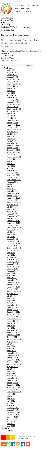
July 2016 (11, 296)
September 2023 (14, 129)
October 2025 (12, 81)
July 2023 (11, 134)
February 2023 (13, 145)
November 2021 (13, 175)
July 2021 (11, 184)
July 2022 (11, 161)
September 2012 (14, 392)
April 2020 (11, 211)
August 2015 (12, 321)
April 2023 (11, 141)
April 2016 (11, 303)
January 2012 (12, 410)
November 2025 (13, 79)
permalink (5, 53)
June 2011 (11, 426)
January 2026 (12, 77)
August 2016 (12, 294)
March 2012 (12, 405)
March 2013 (12, 378)
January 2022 (12, 173)
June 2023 (11, 136)
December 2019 (13, 221)
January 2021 (12, 195)
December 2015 (13, 312)
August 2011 (12, 421)
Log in (9, 430)
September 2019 (14, 227)
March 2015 (12, 330)
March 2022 (12, 170)
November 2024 (13, 104)
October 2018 (12, 246)
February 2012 (13, 408)
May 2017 (11, 275)
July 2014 (11, 344)
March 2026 (12, 75)
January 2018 (12, 264)
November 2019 (13, 223)
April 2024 (11, 118)
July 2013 (11, 369)
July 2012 (11, 396)
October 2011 (12, 417)
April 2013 (11, 376)
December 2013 (13, 360)
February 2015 (13, 332)
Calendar (25, 8)
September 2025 (14, 84)
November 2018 (13, 243)
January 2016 (12, 309)
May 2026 (11, 70)
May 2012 (11, 401)
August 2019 (12, 230)
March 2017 (12, 280)
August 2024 (12, 111)
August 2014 (12, 341)
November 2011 (13, 414)
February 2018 (13, 262)
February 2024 (13, 120)
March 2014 (12, 353)
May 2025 (11, 93)
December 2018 (13, 241)
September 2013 (14, 364)
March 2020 (12, 214)
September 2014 (14, 339)
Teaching (27, 11)
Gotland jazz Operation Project (15, 35)
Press (34, 8)
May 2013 (11, 373)
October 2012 (12, 389)
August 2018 (12, 250)
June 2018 (11, 252)
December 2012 (13, 385)
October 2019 (12, 225)
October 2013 (12, 362)
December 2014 (13, 335)
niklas (28, 27)
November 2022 (13, 152)
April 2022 (11, 168)
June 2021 (11, 186)
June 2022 (11, 164)
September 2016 (14, 291)
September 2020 (14, 202)
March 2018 (12, 259)
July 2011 (11, 424)
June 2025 (11, 91)
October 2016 (12, 289)
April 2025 (11, 95)
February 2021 (13, 193)
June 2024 (11, 113)
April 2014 (11, 351)
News (16, 5)
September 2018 (14, 248)
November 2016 (13, 287)
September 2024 (14, 109)
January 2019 (12, 239)
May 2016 (11, 300)
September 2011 (14, 419)
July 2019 (11, 232)
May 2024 (11, 116)
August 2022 (12, 159)
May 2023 (11, 138)
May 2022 (11, 166)
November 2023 (13, 125)
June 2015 (11, 325)
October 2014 (12, 337)
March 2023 (12, 143)
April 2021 (11, 189)
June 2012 (11, 398)
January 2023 (12, 148)
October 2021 (12, 177)
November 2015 (13, 314)
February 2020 (13, 216)
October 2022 (12, 154)
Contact (18, 11)
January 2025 (12, 102)
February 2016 (13, 307)
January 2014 (12, 357)
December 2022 (13, 150)
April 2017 (11, 278)
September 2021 (14, 179)
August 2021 (12, 182)
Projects (25, 5)
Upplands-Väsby (9, 20)
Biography (35, 5)
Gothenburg (7, 18)
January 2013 (12, 382)
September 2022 (14, 157)
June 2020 (11, 209)
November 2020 (13, 198)
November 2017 (13, 266)
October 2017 (12, 268)
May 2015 (11, 328)
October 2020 (12, 200)
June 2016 (11, 298)
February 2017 (13, 282)
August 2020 (12, 205)
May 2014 (11, 348)
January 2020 (12, 218)
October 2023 (12, 127)
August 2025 (12, 86)
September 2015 (14, 319)
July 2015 (11, 323)
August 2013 (12, 366)
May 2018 (11, 255)
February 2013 (13, 380)
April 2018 (11, 257)
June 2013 (11, 371)
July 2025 (11, 88)
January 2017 (12, 284)
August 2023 (12, 132)
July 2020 (11, 207)
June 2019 (11, 234)
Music (16, 8)
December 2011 (13, 412)
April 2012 (11, 403)
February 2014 (13, 355)
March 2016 (12, 305)
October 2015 (12, 316)
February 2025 (13, 100)
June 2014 (11, 346)
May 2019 (11, 236)
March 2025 (12, 97)
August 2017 (12, 271)
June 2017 (11, 273)
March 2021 (12, 191)
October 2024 (12, 106)
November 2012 (13, 387)
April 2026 (11, 72)
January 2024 (12, 122)
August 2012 (12, 394)
